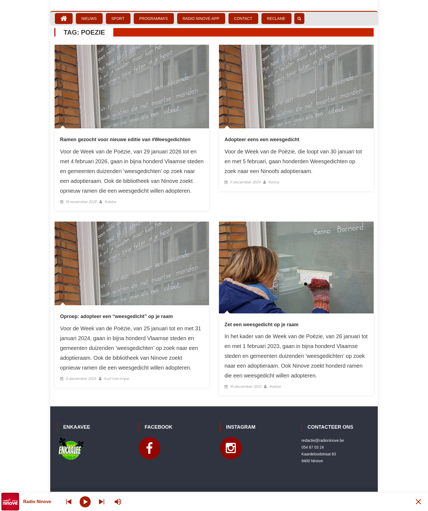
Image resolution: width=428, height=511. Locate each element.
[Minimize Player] (418, 501)
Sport (117, 18)
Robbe (110, 201)
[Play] (85, 501)
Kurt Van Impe (116, 378)
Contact (243, 18)
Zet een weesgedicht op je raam (261, 324)
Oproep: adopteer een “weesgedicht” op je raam (116, 316)
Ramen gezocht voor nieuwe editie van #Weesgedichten (125, 139)
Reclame (276, 18)
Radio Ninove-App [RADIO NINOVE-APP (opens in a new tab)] (201, 18)
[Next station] (69, 501)
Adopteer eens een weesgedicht (261, 139)
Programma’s (153, 18)
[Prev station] (101, 501)
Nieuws (89, 18)
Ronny (273, 182)
